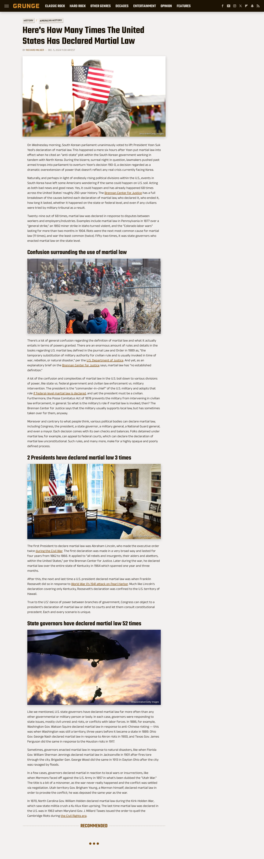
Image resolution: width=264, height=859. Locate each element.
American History (51, 20)
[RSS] (258, 5)
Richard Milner (35, 49)
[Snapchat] (252, 5)
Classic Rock (55, 6)
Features (184, 6)
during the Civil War (49, 551)
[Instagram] (234, 5)
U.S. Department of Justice (105, 360)
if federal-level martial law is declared (59, 393)
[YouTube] (228, 5)
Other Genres (100, 6)
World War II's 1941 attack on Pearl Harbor (99, 584)
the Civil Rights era (74, 816)
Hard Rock (78, 6)
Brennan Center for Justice (123, 193)
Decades (122, 6)
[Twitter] (240, 5)
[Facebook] (222, 5)
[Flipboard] (246, 5)
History (28, 20)
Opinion (166, 6)
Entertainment (144, 6)
